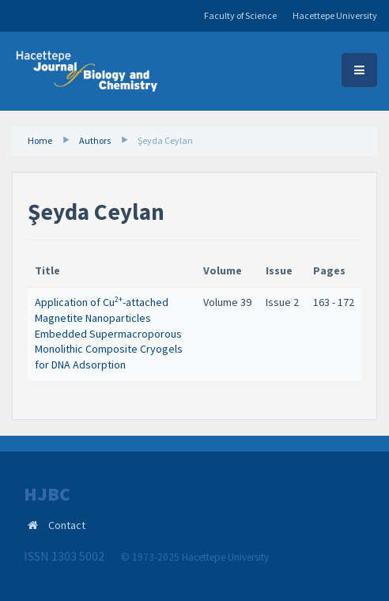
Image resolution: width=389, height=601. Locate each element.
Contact (66, 525)
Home (40, 140)
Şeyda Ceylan (165, 140)
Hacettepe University (335, 15)
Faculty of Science (240, 15)
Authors (95, 140)
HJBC (47, 494)
